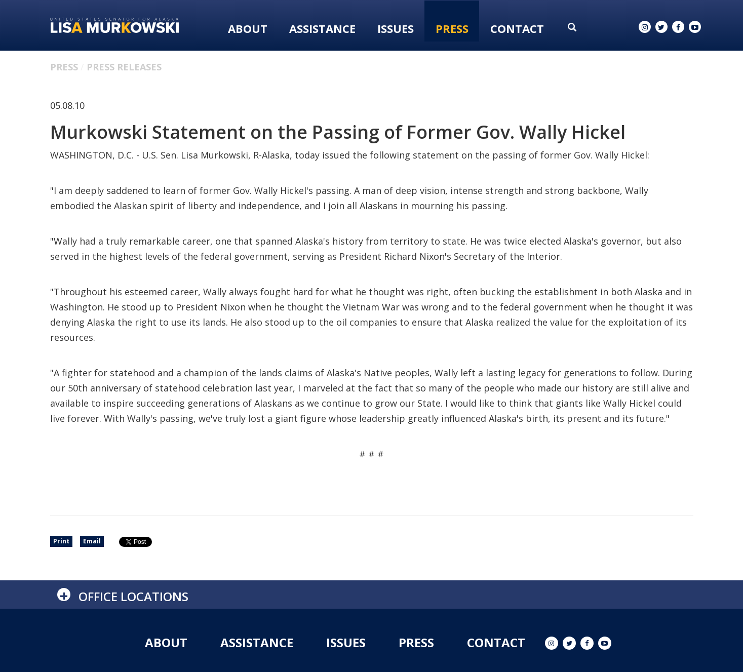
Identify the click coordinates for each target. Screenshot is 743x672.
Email (92, 541)
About (247, 28)
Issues (395, 28)
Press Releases (124, 67)
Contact (517, 28)
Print (61, 541)
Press (452, 28)
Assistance (322, 28)
